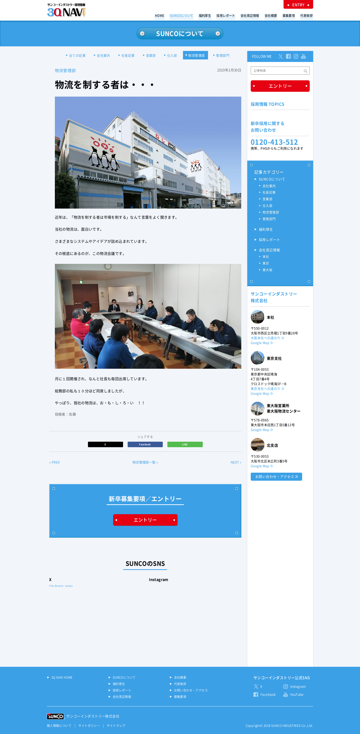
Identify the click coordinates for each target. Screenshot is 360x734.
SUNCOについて (187, 15)
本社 (265, 257)
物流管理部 (198, 55)
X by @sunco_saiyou (61, 586)
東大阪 (267, 270)
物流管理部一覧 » (145, 462)
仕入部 (173, 55)
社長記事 (127, 55)
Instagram (298, 686)
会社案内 (102, 55)
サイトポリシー (89, 725)
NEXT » (236, 462)
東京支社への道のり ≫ (267, 389)
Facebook (145, 444)
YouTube (297, 694)
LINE (185, 444)
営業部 (151, 55)
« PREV (54, 462)
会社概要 (273, 15)
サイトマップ (116, 725)
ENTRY (299, 4)
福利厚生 (210, 15)
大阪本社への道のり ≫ (267, 338)
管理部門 (225, 55)
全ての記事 (75, 55)
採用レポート (230, 15)
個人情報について (59, 725)
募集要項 (290, 15)
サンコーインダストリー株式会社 (92, 716)
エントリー (145, 520)
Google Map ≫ (262, 343)
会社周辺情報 (253, 15)
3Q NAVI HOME (62, 677)
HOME (166, 15)
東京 (265, 263)
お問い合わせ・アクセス (274, 477)
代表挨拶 (307, 15)
